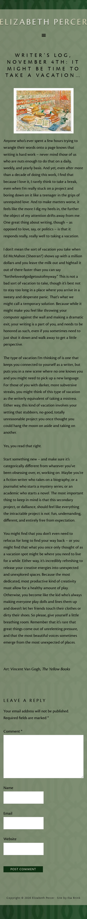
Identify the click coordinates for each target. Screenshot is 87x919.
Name (8, 787)
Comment (12, 731)
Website (9, 839)
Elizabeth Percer (43, 22)
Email (7, 813)
